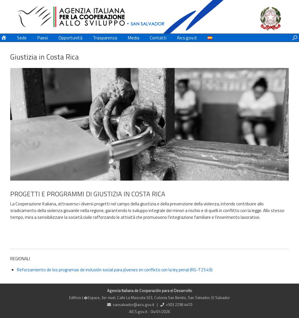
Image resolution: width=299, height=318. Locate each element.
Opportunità (70, 37)
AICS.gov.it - (140, 311)
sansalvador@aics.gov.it (133, 304)
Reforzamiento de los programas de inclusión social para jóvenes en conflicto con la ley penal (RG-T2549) (115, 269)
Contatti (158, 37)
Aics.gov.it (187, 37)
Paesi (42, 37)
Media (133, 37)
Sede (22, 37)
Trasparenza (105, 37)
